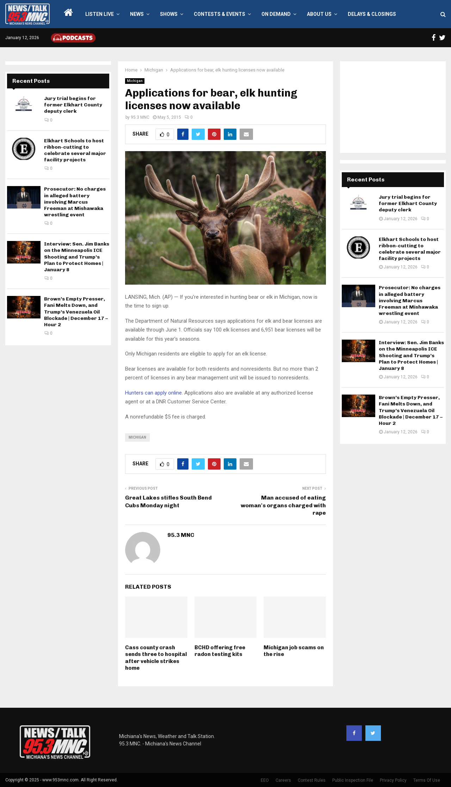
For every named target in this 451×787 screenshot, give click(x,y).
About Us (319, 14)
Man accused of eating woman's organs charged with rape (283, 505)
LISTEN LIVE (99, 14)
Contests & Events (219, 14)
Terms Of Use (426, 780)
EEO (265, 780)
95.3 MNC (140, 117)
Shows (169, 14)
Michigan (135, 81)
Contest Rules (312, 780)
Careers (283, 780)
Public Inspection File (352, 780)
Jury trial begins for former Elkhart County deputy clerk (73, 104)
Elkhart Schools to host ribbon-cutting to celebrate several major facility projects (75, 150)
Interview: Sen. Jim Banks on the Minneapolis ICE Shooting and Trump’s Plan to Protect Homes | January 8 (76, 257)
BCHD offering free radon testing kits (219, 651)
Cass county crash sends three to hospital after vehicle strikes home (156, 657)
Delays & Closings (372, 14)
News (137, 14)
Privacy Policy (393, 780)
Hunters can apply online (153, 393)
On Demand (276, 14)
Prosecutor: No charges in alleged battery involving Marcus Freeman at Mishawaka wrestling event (75, 202)
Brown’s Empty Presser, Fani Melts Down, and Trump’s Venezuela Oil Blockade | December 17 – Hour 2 (76, 312)
